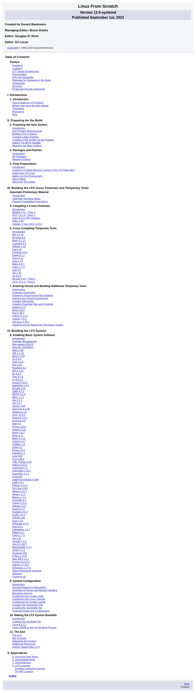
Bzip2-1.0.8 (18, 356)
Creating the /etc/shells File (27, 608)
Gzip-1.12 (17, 261)
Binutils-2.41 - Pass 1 (23, 212)
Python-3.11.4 (20, 316)
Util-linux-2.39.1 (20, 322)
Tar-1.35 (16, 273)
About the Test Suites (23, 182)
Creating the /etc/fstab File (26, 621)
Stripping (17, 573)
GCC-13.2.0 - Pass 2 (23, 282)
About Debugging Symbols (26, 571)
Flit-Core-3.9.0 (20, 488)
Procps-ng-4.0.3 (21, 562)
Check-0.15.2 (19, 503)
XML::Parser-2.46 (21, 462)
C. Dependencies (21, 662)
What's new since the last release (30, 105)
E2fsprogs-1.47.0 (21, 568)
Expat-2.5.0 (18, 450)
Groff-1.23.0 (18, 515)
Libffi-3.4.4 (18, 482)
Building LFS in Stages (24, 134)
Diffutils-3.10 (19, 246)
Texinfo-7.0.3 (19, 319)
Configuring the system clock (28, 596)
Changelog (18, 108)
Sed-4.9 (16, 270)
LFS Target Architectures (25, 71)
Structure (17, 86)
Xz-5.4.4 (16, 276)
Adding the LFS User (23, 173)
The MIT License (24, 671)
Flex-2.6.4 (17, 376)
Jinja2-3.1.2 (18, 550)
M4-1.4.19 (17, 235)
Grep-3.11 (17, 258)
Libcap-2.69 (18, 406)
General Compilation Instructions (30, 201)
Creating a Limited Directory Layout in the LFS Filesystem (43, 170)
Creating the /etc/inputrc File (27, 605)
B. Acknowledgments (23, 659)
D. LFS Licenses (21, 665)
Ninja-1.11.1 (18, 494)
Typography (18, 83)
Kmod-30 (17, 476)
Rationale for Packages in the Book (31, 80)
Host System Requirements (27, 131)
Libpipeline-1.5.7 (21, 529)
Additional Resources (23, 644)
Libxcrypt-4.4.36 (21, 409)
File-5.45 (17, 249)
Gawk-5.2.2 (18, 255)
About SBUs (19, 179)
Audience (17, 68)
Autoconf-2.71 (20, 468)
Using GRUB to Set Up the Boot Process (34, 627)
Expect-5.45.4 (19, 382)
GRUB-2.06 (18, 517)
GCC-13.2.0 (18, 415)
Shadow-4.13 (19, 412)
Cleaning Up (19, 576)
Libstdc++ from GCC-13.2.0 (27, 224)
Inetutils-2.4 (18, 453)
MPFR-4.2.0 (18, 394)
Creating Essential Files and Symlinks (32, 304)
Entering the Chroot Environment (30, 298)
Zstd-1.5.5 (17, 362)
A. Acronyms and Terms (25, 656)
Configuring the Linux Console (28, 599)
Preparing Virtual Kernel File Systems (32, 295)
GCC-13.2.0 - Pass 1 (23, 215)
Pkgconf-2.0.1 (19, 418)
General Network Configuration (29, 587)
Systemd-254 (19, 553)
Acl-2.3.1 (17, 403)
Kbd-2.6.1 (17, 526)
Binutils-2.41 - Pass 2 (23, 278)
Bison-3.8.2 (18, 310)
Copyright (12, 48)
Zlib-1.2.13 (18, 353)
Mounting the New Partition (27, 145)
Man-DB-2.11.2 (20, 559)
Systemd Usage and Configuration (31, 611)
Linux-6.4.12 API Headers (26, 218)
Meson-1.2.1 (19, 497)
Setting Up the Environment (27, 176)
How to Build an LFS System (27, 102)
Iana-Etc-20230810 (22, 347)
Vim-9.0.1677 (19, 544)
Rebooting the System (24, 641)
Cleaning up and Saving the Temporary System (37, 325)
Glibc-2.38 (17, 221)
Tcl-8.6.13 (17, 379)
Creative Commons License (30, 668)
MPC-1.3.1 (18, 397)
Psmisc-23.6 (19, 426)
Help (14, 114)
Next (186, 684)
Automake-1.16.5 (21, 470)
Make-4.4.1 (18, 264)
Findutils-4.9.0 (20, 252)
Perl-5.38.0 (18, 313)
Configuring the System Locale (29, 602)
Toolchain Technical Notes (26, 198)
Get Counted (19, 638)
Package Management (24, 341)
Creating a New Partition (25, 137)
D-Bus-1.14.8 (19, 556)
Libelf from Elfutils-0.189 (25, 479)
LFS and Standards (22, 77)
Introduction (18, 128)
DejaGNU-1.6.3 (20, 385)
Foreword (17, 65)
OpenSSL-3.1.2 (20, 474)
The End (16, 635)
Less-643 (17, 456)
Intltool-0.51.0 (19, 465)
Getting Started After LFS (26, 647)
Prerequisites (19, 74)
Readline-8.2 (19, 368)
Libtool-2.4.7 (19, 441)
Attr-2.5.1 (17, 400)
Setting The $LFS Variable (26, 143)
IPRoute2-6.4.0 (20, 523)
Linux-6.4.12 (19, 624)
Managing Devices (22, 593)
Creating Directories (23, 301)
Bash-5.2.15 (18, 240)
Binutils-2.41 (19, 388)
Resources (18, 111)
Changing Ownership (23, 292)
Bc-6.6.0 (16, 373)
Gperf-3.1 (17, 447)
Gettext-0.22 (19, 307)
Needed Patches (21, 159)
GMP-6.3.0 (18, 391)
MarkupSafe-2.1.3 (22, 547)
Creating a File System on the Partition (33, 140)
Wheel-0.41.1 (19, 491)
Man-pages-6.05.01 (23, 344)
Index (13, 676)
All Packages (19, 156)
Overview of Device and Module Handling (34, 590)
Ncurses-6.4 (18, 237)
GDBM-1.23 (18, 444)
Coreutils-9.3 (19, 243)
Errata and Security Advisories (28, 89)
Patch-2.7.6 (18, 267)
